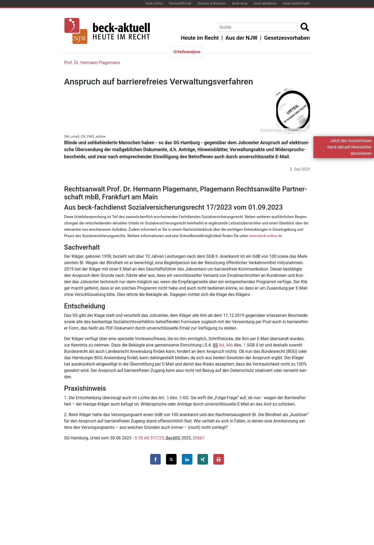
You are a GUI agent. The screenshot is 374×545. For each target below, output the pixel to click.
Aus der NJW (241, 38)
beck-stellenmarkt (296, 3)
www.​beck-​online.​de (265, 236)
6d (221, 345)
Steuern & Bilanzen (212, 3)
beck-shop (240, 3)
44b (229, 345)
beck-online (154, 3)
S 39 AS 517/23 (149, 437)
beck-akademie (265, 3)
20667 (199, 437)
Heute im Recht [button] (200, 38)
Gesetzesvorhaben (287, 38)
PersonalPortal (180, 3)
